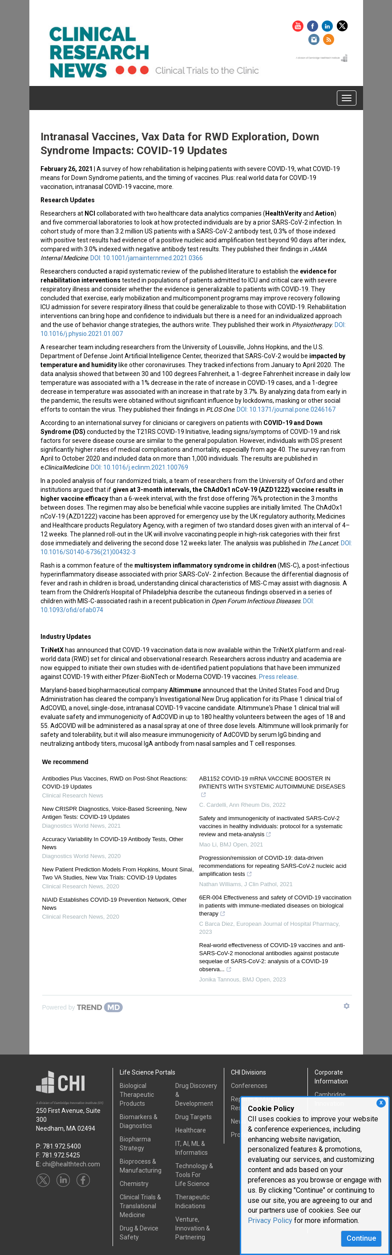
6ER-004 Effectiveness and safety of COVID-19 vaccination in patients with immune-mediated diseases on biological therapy (275, 906)
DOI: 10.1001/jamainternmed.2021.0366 (146, 258)
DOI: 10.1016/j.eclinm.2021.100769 (139, 467)
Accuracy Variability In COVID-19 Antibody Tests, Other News (112, 843)
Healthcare (190, 1130)
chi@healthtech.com (71, 1164)
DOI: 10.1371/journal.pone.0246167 (286, 409)
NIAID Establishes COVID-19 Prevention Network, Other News (114, 903)
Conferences (249, 1085)
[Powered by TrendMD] (82, 1007)
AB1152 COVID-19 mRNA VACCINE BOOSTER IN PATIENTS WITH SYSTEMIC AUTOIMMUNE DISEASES (272, 787)
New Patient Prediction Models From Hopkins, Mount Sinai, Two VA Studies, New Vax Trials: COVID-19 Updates (118, 873)
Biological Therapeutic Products (137, 1094)
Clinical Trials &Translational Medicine (140, 1206)
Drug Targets (193, 1116)
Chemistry (134, 1183)
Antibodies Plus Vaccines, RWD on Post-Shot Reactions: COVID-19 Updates (115, 782)
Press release (278, 676)
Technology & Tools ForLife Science (194, 1174)
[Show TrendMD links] (346, 1006)
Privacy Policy (270, 1220)
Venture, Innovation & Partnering (192, 1228)
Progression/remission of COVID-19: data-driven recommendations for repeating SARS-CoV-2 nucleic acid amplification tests (273, 866)
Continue (361, 1238)
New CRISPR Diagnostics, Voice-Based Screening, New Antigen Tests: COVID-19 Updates (114, 812)
